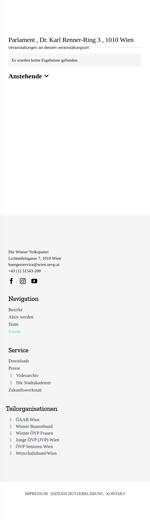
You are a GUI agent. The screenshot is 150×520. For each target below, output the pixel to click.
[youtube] (34, 281)
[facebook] (11, 281)
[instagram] (23, 281)
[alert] (75, 60)
